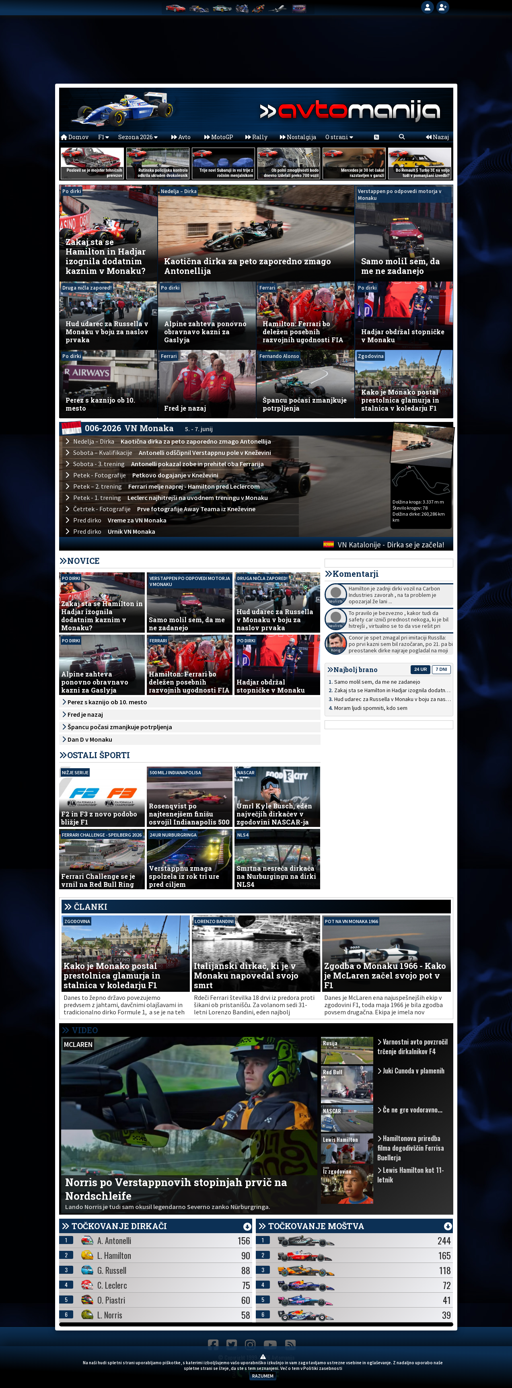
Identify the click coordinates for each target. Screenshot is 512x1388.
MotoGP (218, 137)
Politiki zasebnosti (322, 1368)
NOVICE (83, 560)
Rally (256, 137)
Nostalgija (298, 137)
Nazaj (437, 137)
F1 (103, 137)
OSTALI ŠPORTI (98, 755)
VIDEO (80, 1030)
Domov (74, 137)
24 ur (420, 669)
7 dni (441, 669)
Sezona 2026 (138, 137)
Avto (181, 137)
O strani (339, 137)
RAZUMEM (262, 1376)
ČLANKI (90, 906)
